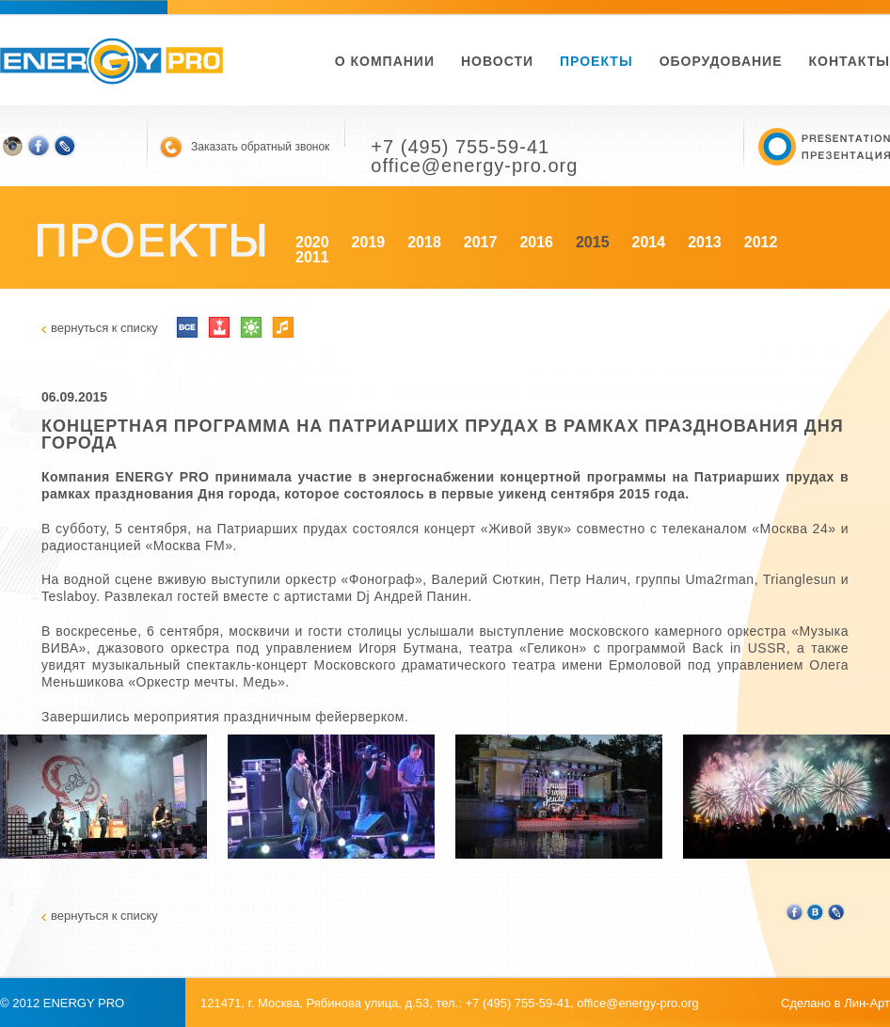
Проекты (596, 61)
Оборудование (721, 61)
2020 (312, 242)
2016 (536, 242)
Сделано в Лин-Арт (835, 1003)
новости (497, 61)
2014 (649, 242)
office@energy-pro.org (637, 1003)
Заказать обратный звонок (260, 146)
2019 (369, 242)
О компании (385, 61)
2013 (705, 242)
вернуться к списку (104, 328)
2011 (312, 257)
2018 (424, 242)
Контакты (849, 61)
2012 (761, 242)
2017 (481, 242)
